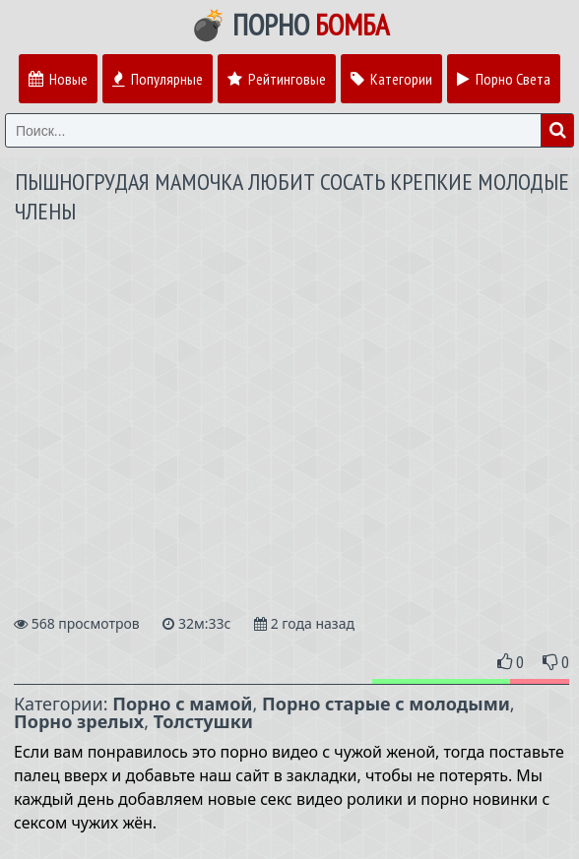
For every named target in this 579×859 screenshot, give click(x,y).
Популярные (157, 79)
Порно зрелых (79, 721)
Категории (391, 79)
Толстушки (203, 721)
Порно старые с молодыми (386, 703)
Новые (58, 79)
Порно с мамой (182, 703)
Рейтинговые (276, 79)
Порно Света (503, 79)
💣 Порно (289, 24)
